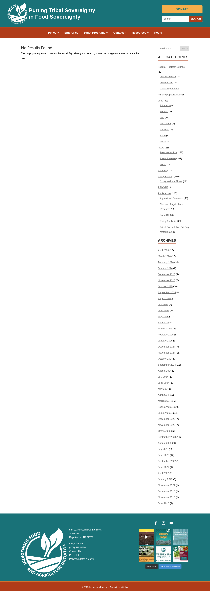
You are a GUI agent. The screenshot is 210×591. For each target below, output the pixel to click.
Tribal (163, 141)
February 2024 (166, 407)
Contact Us (75, 551)
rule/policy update (169, 88)
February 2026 (166, 262)
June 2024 (163, 383)
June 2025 (163, 310)
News (161, 147)
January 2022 (165, 479)
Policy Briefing (165, 176)
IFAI (162, 117)
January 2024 (165, 413)
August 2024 (164, 370)
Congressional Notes (171, 181)
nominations (166, 82)
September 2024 (167, 364)
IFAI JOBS (165, 123)
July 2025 (163, 304)
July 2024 (163, 376)
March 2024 (164, 401)
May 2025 (163, 316)
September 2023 (167, 437)
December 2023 (166, 419)
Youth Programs (94, 33)
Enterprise (71, 33)
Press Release (168, 158)
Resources (139, 33)
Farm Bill (164, 215)
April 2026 (163, 250)
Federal (164, 111)
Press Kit (74, 555)
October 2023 (165, 431)
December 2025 (166, 274)
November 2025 (166, 280)
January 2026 (165, 268)
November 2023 (166, 425)
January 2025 (165, 340)
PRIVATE (163, 187)
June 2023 (163, 455)
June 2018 (163, 503)
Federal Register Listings (171, 67)
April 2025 (163, 322)
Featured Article (168, 152)
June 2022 (163, 467)
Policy (52, 33)
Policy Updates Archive (81, 559)
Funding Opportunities (170, 94)
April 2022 (163, 473)
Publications (164, 193)
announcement (168, 76)
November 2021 (166, 485)
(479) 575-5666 (77, 547)
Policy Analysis (168, 221)
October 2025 (165, 286)
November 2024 (166, 352)
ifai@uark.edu (76, 543)
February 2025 (166, 334)
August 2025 (164, 298)
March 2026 (164, 256)
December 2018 (166, 491)
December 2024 (166, 346)
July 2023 (163, 449)
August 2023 (164, 443)
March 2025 (164, 328)
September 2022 (167, 461)
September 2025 (167, 292)
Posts (158, 33)
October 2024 (165, 358)
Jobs (160, 100)
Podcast (162, 170)
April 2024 (163, 395)
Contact (118, 33)
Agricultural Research (171, 198)
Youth (163, 164)
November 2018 (166, 497)
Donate (183, 9)
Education (165, 105)
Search (185, 48)
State (163, 135)
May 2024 (163, 389)
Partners (164, 129)
